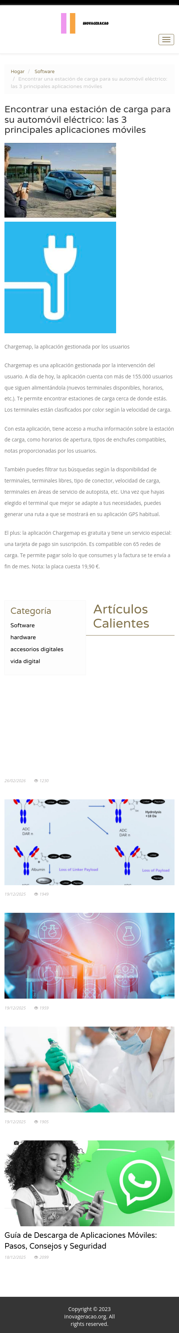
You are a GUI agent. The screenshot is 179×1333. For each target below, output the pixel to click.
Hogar (18, 72)
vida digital (25, 661)
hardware (23, 637)
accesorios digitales (36, 649)
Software (45, 72)
